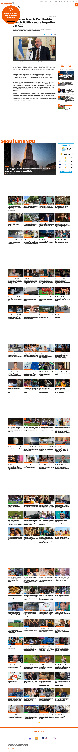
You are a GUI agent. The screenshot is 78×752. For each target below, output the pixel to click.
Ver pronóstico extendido (66, 171)
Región (56, 4)
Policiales (60, 4)
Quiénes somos (11, 748)
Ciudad (52, 4)
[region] (39, 11)
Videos (72, 4)
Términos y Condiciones (13, 750)
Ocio (69, 4)
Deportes (65, 4)
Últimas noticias (46, 4)
